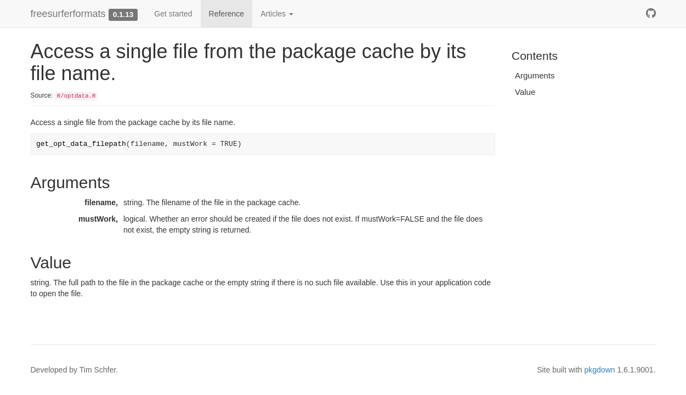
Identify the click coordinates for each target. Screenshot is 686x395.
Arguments (535, 75)
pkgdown (600, 369)
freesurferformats (68, 13)
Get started (173, 13)
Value (525, 92)
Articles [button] (276, 13)
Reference (227, 13)
